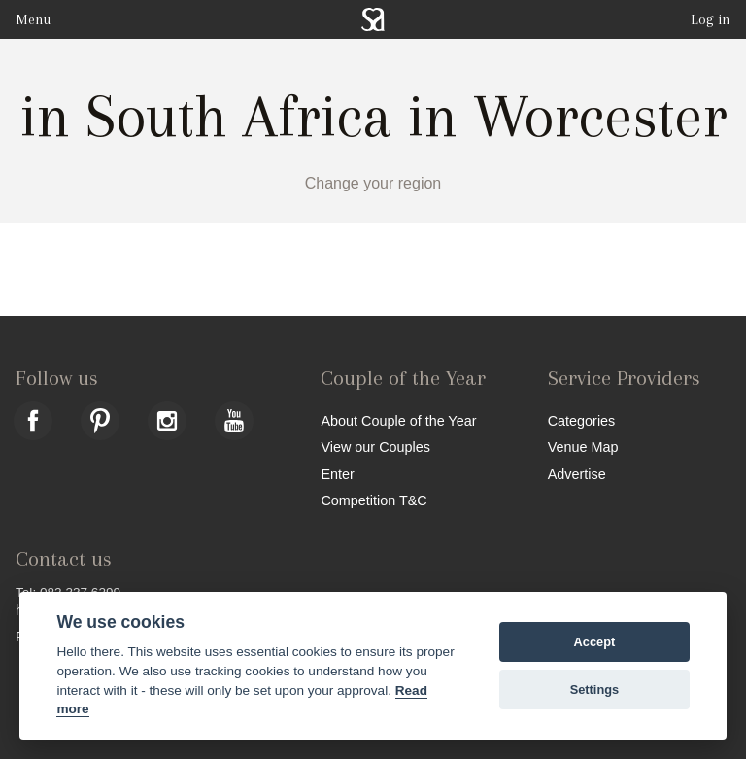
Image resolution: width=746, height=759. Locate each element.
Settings (594, 689)
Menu (33, 19)
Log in (710, 19)
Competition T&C (373, 500)
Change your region (373, 183)
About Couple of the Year (398, 420)
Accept (595, 642)
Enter (337, 473)
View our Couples (375, 446)
